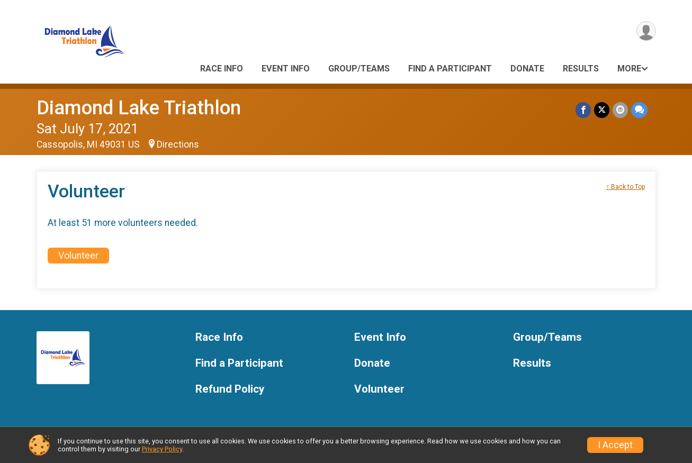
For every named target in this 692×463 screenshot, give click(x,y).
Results (581, 68)
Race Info (221, 68)
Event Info (286, 68)
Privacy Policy (162, 449)
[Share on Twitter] (601, 109)
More (629, 68)
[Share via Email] (620, 109)
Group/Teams (359, 68)
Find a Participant (450, 68)
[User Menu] (646, 31)
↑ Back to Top (625, 186)
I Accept (615, 445)
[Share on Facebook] (583, 109)
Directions (178, 144)
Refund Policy (229, 389)
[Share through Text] (639, 109)
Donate (527, 68)
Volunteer (78, 255)
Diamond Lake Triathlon (139, 107)
